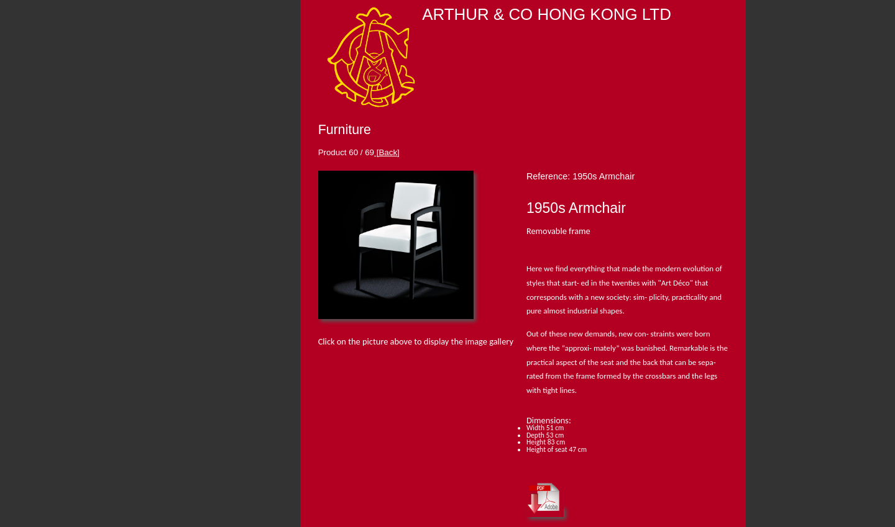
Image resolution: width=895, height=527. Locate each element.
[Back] (387, 152)
